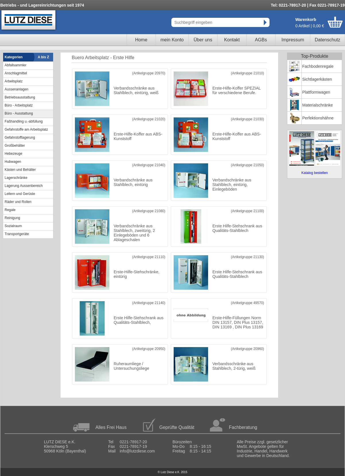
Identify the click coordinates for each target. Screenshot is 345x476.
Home (141, 39)
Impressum (292, 39)
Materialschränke (317, 105)
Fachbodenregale (318, 66)
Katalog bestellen (314, 173)
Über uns (203, 39)
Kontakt (232, 39)
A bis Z (43, 57)
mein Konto (172, 39)
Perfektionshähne (318, 118)
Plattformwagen (316, 92)
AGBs (261, 39)
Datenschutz (327, 39)
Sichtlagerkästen (317, 79)
